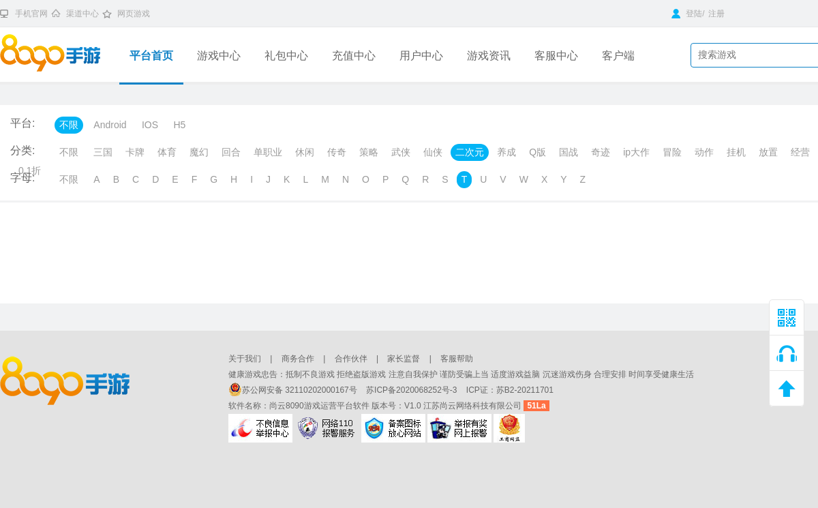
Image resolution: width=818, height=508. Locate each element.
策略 (368, 152)
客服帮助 (456, 358)
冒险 (672, 152)
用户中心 (421, 55)
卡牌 (135, 152)
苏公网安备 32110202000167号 (293, 390)
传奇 (336, 152)
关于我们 (244, 358)
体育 (167, 152)
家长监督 (403, 358)
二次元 (469, 152)
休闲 (304, 152)
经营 (800, 152)
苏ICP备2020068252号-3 (412, 390)
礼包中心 (286, 55)
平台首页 (151, 55)
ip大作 (636, 152)
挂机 (736, 152)
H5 (179, 124)
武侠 (400, 152)
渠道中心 (82, 13)
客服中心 (556, 55)
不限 (68, 124)
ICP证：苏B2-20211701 (510, 390)
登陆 (686, 13)
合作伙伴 (351, 358)
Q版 (537, 152)
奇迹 (600, 152)
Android (109, 124)
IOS (150, 124)
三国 (102, 152)
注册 (716, 13)
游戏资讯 (489, 55)
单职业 (268, 152)
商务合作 (298, 358)
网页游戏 (133, 13)
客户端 (618, 55)
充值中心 (354, 55)
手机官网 (31, 13)
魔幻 (199, 152)
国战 (568, 152)
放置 (768, 152)
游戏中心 (219, 55)
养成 (506, 152)
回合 (231, 152)
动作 (704, 152)
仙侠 (432, 152)
